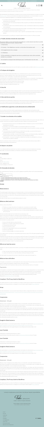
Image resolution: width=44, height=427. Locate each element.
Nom (1, 174)
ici (17, 317)
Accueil (4, 411)
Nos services (5, 421)
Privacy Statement (35, 284)
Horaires (4, 413)
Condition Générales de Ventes (25, 403)
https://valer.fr (4, 15)
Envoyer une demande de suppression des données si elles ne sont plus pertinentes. (15, 178)
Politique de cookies (40, 67)
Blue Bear (21, 404)
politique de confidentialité (25, 335)
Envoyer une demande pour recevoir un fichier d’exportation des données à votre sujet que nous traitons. (19, 179)
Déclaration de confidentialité (8, 424)
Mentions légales (16, 403)
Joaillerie (4, 416)
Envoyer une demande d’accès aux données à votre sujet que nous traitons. (14, 177)
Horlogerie (5, 418)
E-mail (1, 176)
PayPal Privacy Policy (9, 275)
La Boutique (5, 415)
